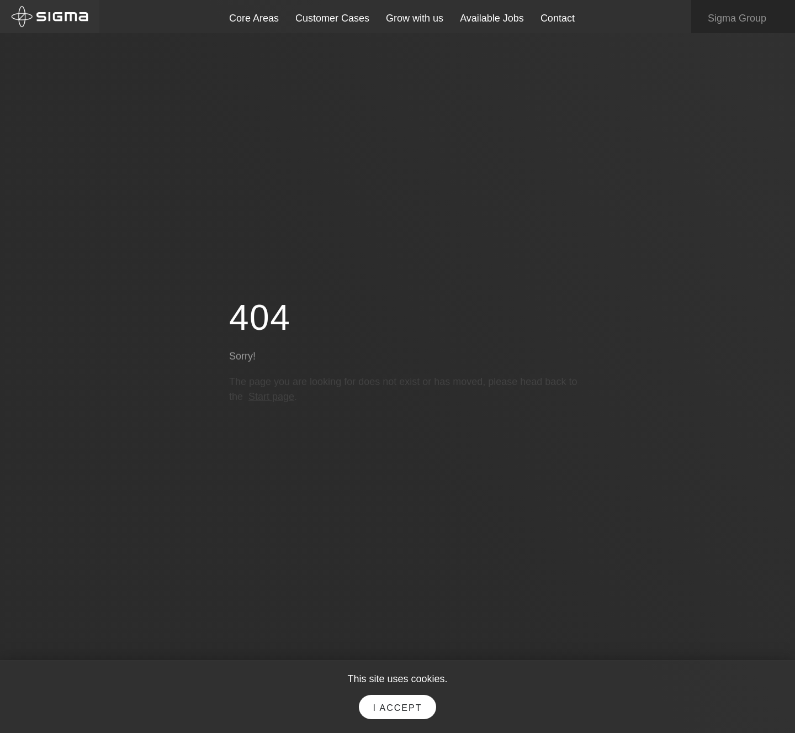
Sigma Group (745, 18)
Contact (557, 18)
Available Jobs (492, 18)
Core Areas (254, 18)
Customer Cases (332, 18)
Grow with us (414, 18)
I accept (397, 708)
